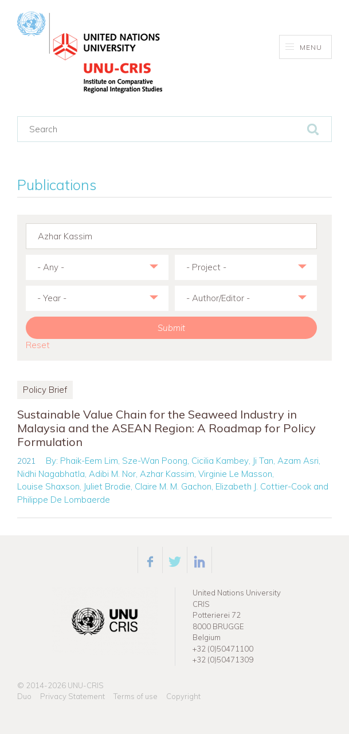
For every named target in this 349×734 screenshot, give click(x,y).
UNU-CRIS (86, 685)
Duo (24, 696)
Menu (304, 47)
